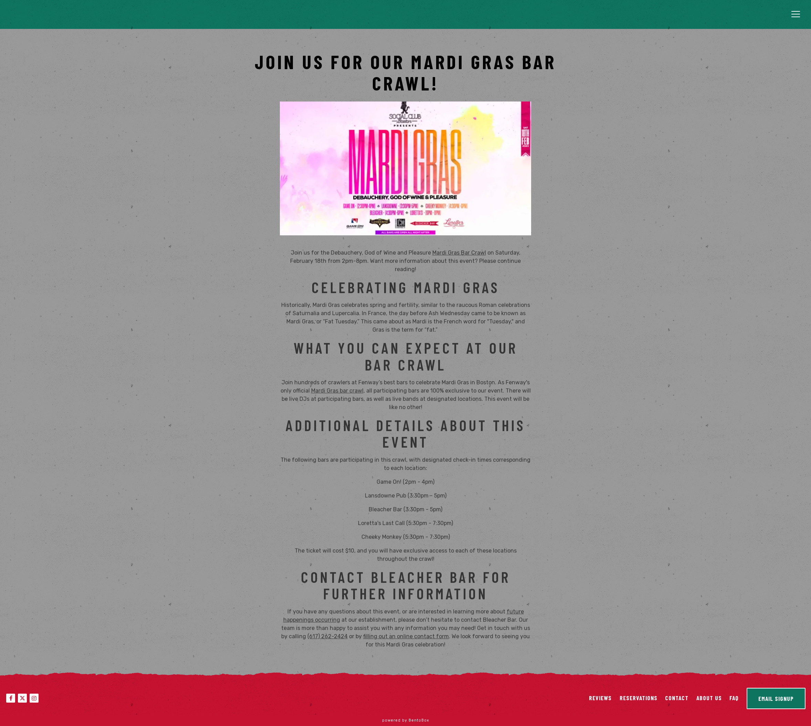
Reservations (638, 698)
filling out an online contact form (406, 637)
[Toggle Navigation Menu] (795, 14)
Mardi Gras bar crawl (337, 392)
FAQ (734, 698)
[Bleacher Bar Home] (63, 15)
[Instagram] (34, 698)
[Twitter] (22, 698)
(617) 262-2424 (327, 637)
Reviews (600, 698)
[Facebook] (10, 698)
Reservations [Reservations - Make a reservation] (750, 15)
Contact (676, 698)
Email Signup (776, 698)
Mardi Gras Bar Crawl (459, 254)
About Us (709, 698)
